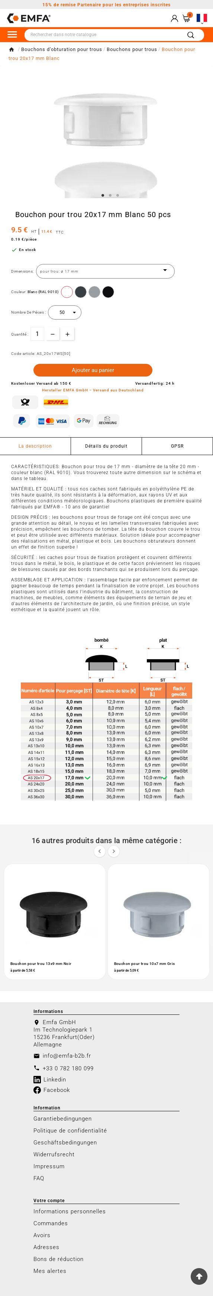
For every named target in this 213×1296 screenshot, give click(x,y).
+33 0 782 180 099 (68, 1068)
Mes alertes (50, 1271)
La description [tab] (35, 446)
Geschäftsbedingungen (65, 1142)
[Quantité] (37, 334)
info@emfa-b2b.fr (67, 1055)
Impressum (49, 1166)
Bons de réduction (58, 1259)
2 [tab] (110, 195)
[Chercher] (103, 35)
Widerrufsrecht (54, 1154)
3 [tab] (118, 195)
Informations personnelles (69, 1211)
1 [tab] (103, 195)
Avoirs (42, 1235)
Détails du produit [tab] (106, 446)
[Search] (190, 35)
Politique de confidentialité (70, 1130)
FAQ (38, 1178)
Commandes (50, 1223)
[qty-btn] (67, 333)
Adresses (46, 1247)
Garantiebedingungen (62, 1118)
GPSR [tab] (177, 446)
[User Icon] (174, 18)
